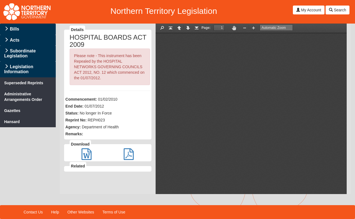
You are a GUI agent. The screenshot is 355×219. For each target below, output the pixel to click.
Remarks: (74, 134)
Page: (206, 28)
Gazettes (12, 110)
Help (55, 212)
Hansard (12, 121)
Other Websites (80, 212)
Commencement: (81, 99)
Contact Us (33, 212)
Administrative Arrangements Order (23, 97)
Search (337, 10)
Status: (71, 113)
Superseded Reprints (23, 83)
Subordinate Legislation (20, 53)
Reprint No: (76, 120)
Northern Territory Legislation (163, 11)
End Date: (74, 106)
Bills (14, 29)
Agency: (73, 127)
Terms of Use (113, 212)
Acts (14, 40)
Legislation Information (18, 69)
